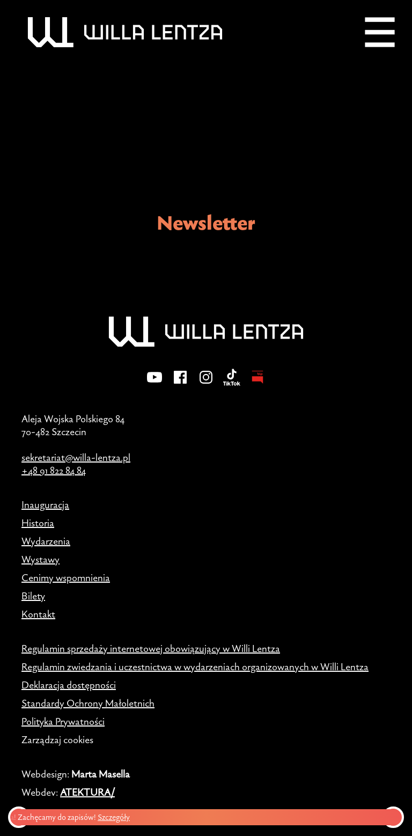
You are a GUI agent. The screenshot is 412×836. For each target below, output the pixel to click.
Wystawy (40, 559)
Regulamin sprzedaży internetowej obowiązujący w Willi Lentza (150, 648)
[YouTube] (154, 384)
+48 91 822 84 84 (53, 470)
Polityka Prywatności (63, 721)
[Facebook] (180, 384)
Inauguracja (45, 504)
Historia (37, 522)
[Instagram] (206, 384)
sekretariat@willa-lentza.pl (75, 457)
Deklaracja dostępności (68, 684)
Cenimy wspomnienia (65, 577)
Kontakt (38, 613)
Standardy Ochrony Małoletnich (87, 702)
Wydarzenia (45, 540)
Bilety (33, 595)
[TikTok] (232, 384)
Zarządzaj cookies (57, 739)
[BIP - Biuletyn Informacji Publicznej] (257, 384)
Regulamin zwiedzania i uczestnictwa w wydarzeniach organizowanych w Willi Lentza (195, 666)
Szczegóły (117, 817)
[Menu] (380, 32)
